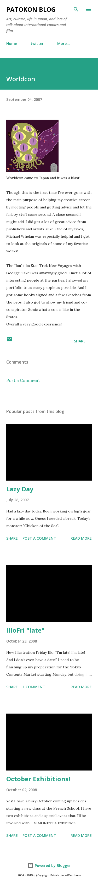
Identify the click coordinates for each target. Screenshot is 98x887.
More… (63, 43)
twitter (37, 43)
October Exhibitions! (38, 778)
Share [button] (79, 341)
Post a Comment (23, 380)
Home (11, 43)
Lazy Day (19, 489)
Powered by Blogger (49, 865)
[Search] (76, 9)
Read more (81, 538)
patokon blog (31, 9)
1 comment (33, 686)
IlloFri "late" (25, 630)
